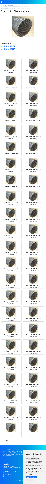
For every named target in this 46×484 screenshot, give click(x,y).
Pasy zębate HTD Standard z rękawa (8, 8)
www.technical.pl (9, 476)
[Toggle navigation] (43, 2)
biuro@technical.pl (9, 474)
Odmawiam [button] (33, 477)
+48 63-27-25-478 (8, 46)
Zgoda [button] (28, 477)
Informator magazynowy (7, 5)
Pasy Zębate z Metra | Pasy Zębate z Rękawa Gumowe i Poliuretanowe (16, 6)
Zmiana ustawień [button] (30, 479)
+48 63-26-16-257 (8, 49)
